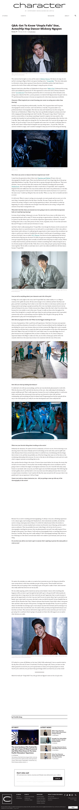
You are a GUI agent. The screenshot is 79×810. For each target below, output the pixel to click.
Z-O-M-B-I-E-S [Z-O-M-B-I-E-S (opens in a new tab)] (20, 93)
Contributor (55, 743)
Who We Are (51, 796)
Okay (73, 807)
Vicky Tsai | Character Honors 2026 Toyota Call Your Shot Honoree (58, 755)
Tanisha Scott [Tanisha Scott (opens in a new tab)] (15, 186)
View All (18, 796)
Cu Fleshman (15, 755)
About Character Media (55, 794)
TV (16, 31)
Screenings (27, 798)
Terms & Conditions (72, 797)
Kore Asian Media (41, 800)
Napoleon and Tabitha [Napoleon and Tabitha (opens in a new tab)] (44, 178)
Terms (34, 781)
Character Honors (29, 796)
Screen (13, 31)
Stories (5, 16)
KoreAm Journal (41, 803)
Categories (19, 798)
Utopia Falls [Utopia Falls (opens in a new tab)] (50, 81)
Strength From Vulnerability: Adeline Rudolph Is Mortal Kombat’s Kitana (59, 740)
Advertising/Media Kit (53, 798)
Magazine (51, 16)
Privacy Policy (73, 799)
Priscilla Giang (32, 31)
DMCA (75, 800)
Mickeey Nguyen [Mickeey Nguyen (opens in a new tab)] (45, 79)
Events (23, 16)
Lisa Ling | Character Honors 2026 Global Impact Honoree (59, 747)
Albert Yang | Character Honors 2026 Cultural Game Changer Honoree (59, 732)
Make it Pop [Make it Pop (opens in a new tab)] (51, 88)
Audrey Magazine (41, 801)
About (67, 16)
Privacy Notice (40, 781)
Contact (50, 800)
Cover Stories (40, 796)
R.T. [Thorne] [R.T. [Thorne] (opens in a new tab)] (36, 235)
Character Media (41, 798)
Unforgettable (28, 800)
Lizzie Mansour (55, 735)
